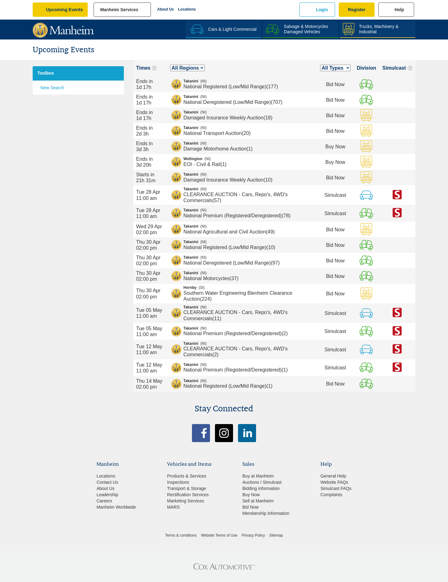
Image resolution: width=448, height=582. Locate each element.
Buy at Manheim (258, 475)
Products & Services (186, 475)
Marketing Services (185, 500)
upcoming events (64, 9)
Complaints (331, 494)
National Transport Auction (249, 131)
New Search (52, 87)
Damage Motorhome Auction (249, 146)
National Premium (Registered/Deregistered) (249, 213)
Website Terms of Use (219, 535)
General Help (333, 475)
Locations (187, 9)
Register (357, 9)
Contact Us (107, 482)
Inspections (178, 482)
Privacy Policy (253, 535)
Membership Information (265, 513)
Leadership (107, 494)
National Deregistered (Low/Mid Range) (249, 99)
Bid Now (250, 507)
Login (322, 9)
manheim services (119, 9)
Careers (104, 500)
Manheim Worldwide (116, 507)
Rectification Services (188, 494)
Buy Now (251, 494)
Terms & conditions (181, 535)
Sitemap (276, 535)
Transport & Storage (186, 488)
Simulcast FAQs (336, 488)
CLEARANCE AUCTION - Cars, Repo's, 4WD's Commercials (249, 195)
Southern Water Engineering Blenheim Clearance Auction (249, 293)
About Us (165, 9)
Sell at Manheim (257, 500)
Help (399, 9)
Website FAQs (334, 482)
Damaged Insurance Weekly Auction (249, 115)
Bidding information (261, 488)
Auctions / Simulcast (262, 482)
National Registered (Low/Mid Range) (249, 84)
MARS (173, 507)
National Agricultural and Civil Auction (249, 229)
